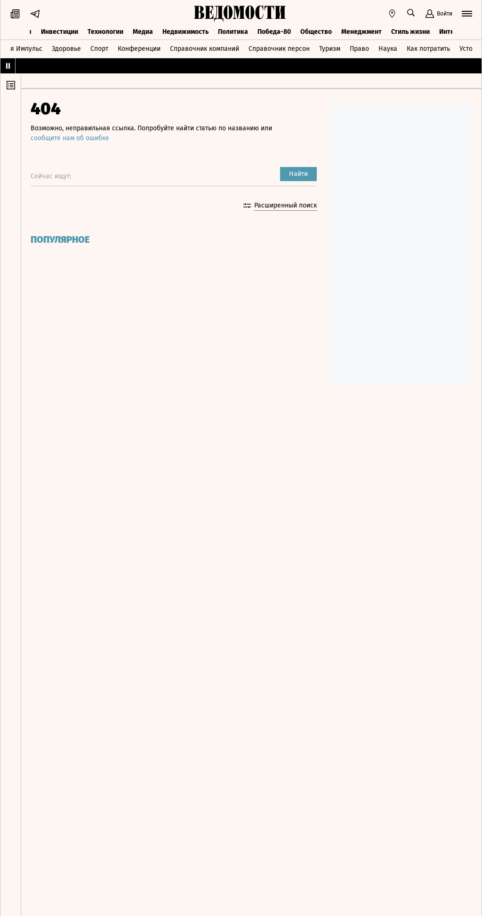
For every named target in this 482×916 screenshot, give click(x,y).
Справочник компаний (204, 49)
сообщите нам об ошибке (70, 138)
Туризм (329, 49)
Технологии (105, 32)
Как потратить (428, 49)
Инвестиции (59, 32)
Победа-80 (274, 32)
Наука (387, 49)
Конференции (139, 49)
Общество (316, 32)
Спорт (99, 49)
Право (359, 49)
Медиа (143, 32)
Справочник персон (279, 49)
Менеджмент (361, 32)
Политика (233, 32)
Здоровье (66, 49)
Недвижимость (185, 32)
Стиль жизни (410, 32)
